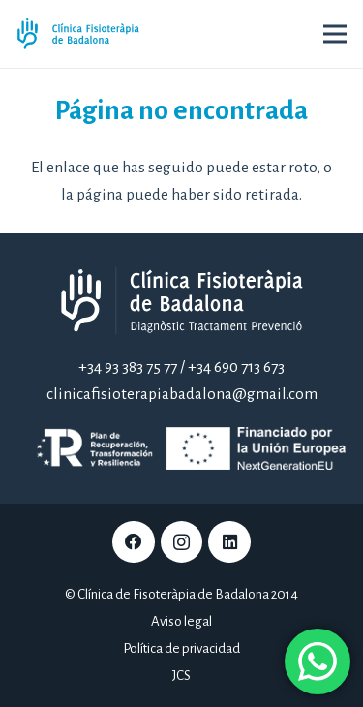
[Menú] (335, 34)
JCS (181, 675)
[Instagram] (182, 542)
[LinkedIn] (229, 542)
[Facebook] (133, 542)
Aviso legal (181, 621)
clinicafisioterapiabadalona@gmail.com (182, 394)
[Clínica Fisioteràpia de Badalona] (78, 34)
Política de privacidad (181, 648)
